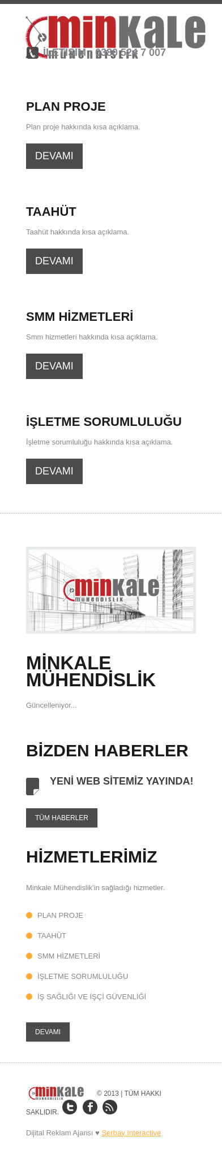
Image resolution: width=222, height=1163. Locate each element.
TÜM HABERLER (61, 818)
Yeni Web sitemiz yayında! (121, 781)
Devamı (54, 156)
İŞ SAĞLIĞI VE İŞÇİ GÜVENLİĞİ (91, 996)
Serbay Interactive (131, 1133)
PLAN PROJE (60, 915)
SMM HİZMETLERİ (68, 956)
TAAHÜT (51, 935)
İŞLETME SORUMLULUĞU (82, 976)
